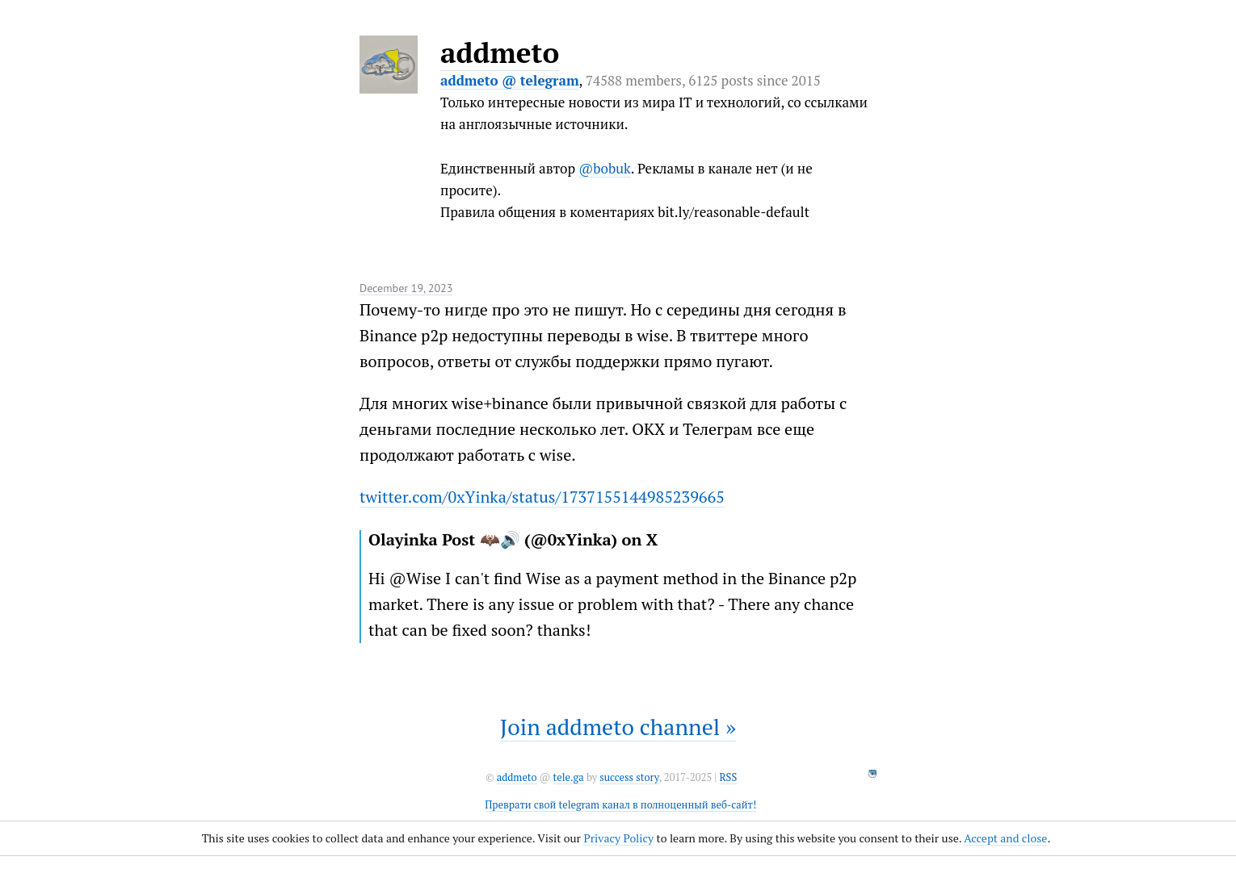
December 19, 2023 (405, 288)
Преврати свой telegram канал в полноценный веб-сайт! (620, 805)
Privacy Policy (618, 838)
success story (628, 777)
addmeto (499, 52)
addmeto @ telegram (509, 80)
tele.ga (568, 777)
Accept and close (1005, 838)
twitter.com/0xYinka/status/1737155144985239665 (542, 497)
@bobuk (604, 168)
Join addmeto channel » (618, 727)
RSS (728, 777)
